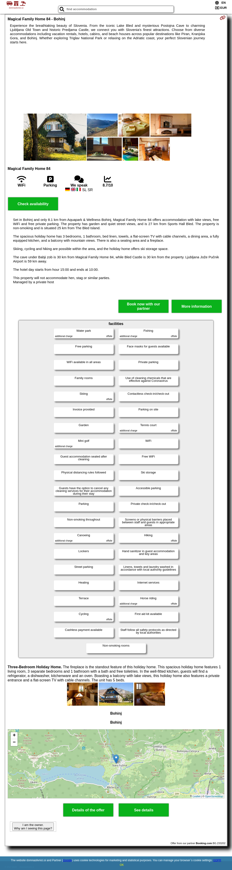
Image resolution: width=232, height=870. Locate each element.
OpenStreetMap (214, 796)
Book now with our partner (143, 306)
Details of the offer (88, 810)
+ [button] (14, 735)
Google (67, 860)
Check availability (33, 204)
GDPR (217, 860)
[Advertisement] (116, 79)
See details (143, 810)
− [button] (14, 742)
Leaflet (196, 796)
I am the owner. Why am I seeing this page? (33, 826)
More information (197, 306)
